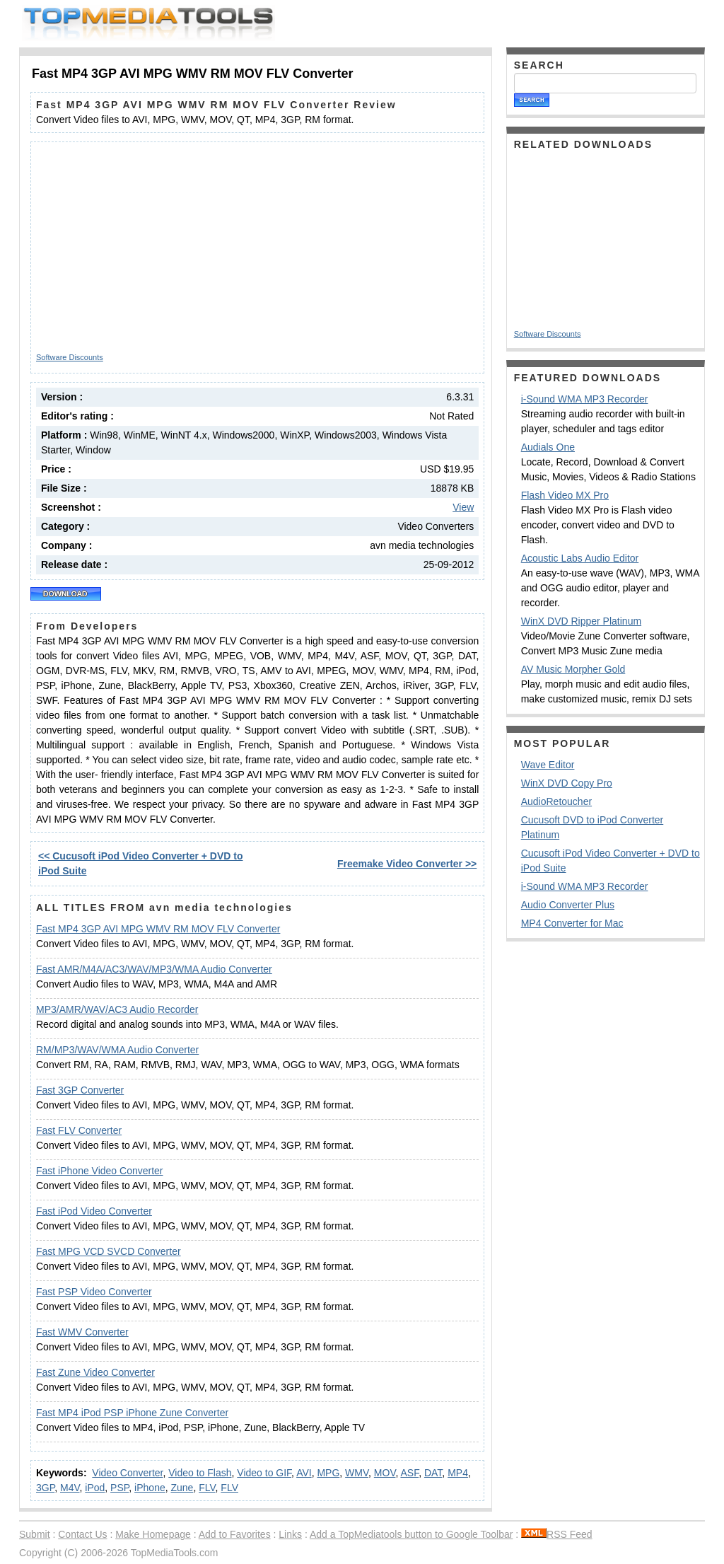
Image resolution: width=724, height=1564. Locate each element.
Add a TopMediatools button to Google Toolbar (411, 1534)
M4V (70, 1487)
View (463, 507)
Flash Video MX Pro (565, 495)
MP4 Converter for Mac (572, 923)
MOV (385, 1472)
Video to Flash (199, 1472)
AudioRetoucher (556, 801)
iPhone (149, 1487)
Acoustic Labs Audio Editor (580, 558)
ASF (409, 1472)
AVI (304, 1472)
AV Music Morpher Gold (573, 669)
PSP (119, 1487)
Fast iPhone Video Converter (99, 1170)
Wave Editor (548, 764)
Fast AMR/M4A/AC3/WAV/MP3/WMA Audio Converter (154, 969)
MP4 (458, 1472)
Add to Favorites (235, 1534)
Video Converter (127, 1472)
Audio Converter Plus (567, 904)
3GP (45, 1487)
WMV (356, 1472)
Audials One (548, 447)
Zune (181, 1487)
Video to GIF (264, 1472)
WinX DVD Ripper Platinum (581, 621)
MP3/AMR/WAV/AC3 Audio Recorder (117, 1009)
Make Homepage (153, 1534)
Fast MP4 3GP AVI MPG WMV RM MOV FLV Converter (158, 928)
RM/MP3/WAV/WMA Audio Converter (117, 1049)
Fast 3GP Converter (80, 1090)
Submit (34, 1534)
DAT (433, 1472)
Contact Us (82, 1534)
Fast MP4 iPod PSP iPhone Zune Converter (132, 1412)
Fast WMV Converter (82, 1332)
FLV (207, 1487)
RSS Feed (556, 1534)
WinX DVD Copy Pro (566, 783)
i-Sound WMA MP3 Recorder (584, 399)
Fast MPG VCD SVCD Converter (108, 1251)
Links (290, 1534)
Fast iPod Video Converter (94, 1211)
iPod (95, 1487)
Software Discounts (69, 357)
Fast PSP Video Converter (94, 1291)
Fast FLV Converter (79, 1130)
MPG (328, 1472)
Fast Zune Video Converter (95, 1372)
